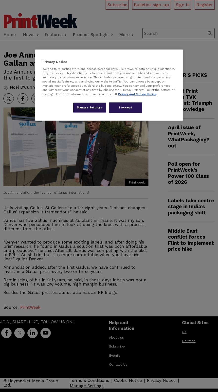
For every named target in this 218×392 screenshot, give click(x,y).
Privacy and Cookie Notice (137, 94)
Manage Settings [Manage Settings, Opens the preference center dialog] (89, 107)
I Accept (125, 107)
